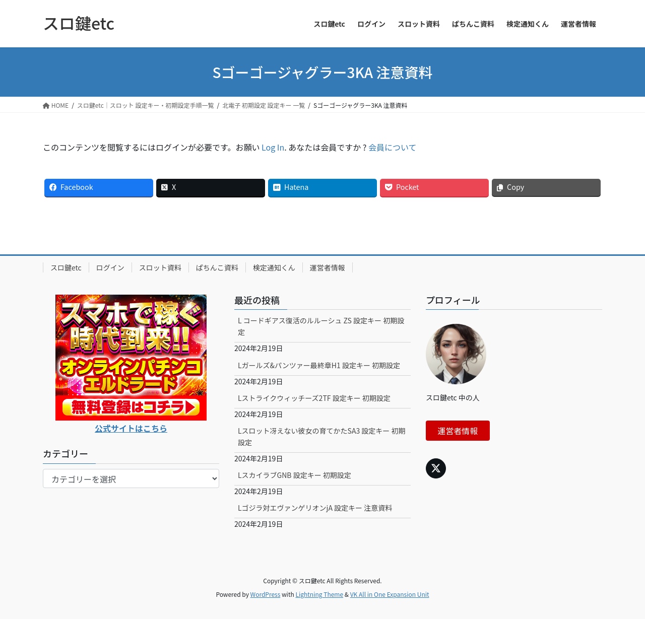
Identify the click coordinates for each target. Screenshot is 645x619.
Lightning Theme (319, 594)
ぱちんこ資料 (217, 267)
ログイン (110, 267)
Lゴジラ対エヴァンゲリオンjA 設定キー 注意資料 (315, 508)
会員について (392, 147)
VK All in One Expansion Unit (389, 594)
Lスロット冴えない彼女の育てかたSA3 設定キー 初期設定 (322, 436)
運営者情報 (327, 267)
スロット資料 (160, 267)
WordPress (265, 594)
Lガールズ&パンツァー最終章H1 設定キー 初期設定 (319, 365)
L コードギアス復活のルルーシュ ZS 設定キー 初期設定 (321, 326)
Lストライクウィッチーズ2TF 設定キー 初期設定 (314, 398)
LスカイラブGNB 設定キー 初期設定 (294, 475)
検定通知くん (274, 267)
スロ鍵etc (66, 267)
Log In (273, 147)
